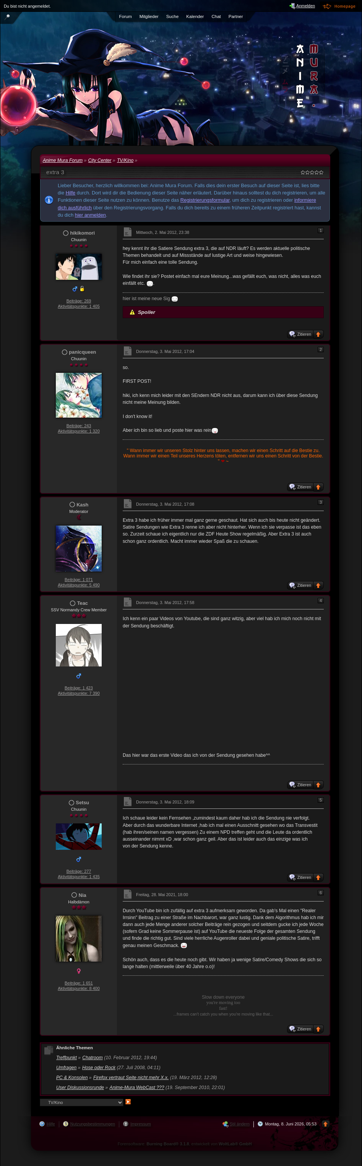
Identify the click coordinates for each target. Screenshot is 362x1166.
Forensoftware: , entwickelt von (185, 1144)
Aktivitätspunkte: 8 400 (78, 988)
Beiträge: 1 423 (79, 688)
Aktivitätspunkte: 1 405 (78, 306)
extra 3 (55, 172)
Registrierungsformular (205, 200)
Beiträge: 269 (79, 301)
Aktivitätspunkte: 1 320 (78, 431)
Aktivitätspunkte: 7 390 (78, 693)
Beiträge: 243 (79, 425)
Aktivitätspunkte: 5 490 (78, 585)
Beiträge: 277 (79, 871)
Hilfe (71, 193)
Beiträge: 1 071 (79, 579)
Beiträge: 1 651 (79, 983)
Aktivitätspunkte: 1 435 (78, 876)
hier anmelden (90, 215)
